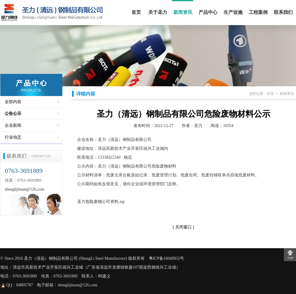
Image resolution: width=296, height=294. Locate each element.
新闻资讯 (182, 12)
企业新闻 (13, 125)
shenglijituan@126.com (24, 189)
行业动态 (13, 137)
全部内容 (13, 102)
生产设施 (233, 12)
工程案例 (258, 12)
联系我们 (283, 12)
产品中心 (208, 12)
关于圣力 (157, 12)
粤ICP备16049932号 (166, 258)
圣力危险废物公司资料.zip (101, 201)
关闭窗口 (184, 227)
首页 (136, 12)
